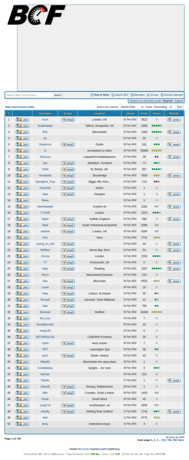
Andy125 (45, 330)
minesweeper (45, 206)
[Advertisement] (43, 48)
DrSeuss (45, 156)
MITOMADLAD (45, 337)
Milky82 (45, 361)
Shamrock (45, 144)
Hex (45, 281)
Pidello (45, 380)
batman (45, 374)
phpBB (103, 449)
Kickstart (45, 312)
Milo (45, 392)
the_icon (45, 318)
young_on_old (45, 243)
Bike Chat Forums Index (20, 107)
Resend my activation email (145, 100)
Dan (45, 306)
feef (45, 417)
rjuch (45, 355)
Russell (45, 299)
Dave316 (45, 188)
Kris (45, 237)
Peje (45, 293)
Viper (45, 268)
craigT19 (45, 405)
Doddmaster (45, 125)
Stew (45, 225)
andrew (45, 231)
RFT (45, 349)
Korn (45, 119)
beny (45, 424)
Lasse (45, 287)
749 (175, 440)
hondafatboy (45, 368)
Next (181, 440)
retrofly (45, 411)
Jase (45, 194)
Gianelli (45, 386)
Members (139, 94)
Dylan (45, 219)
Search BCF (122, 94)
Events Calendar (173, 94)
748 (169, 440)
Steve (45, 200)
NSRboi (45, 250)
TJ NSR (45, 212)
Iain (45, 163)
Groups (154, 94)
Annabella (45, 175)
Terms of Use (82, 449)
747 (163, 440)
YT (45, 262)
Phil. (45, 132)
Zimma (45, 256)
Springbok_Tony (45, 181)
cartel (45, 343)
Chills (45, 169)
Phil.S (45, 274)
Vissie (45, 399)
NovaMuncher (45, 324)
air (45, 138)
